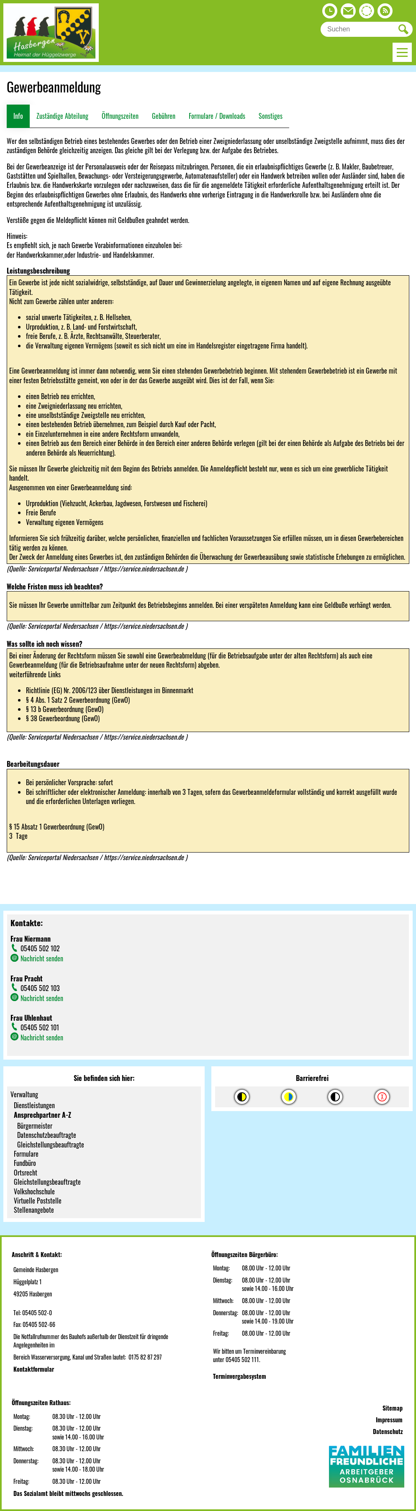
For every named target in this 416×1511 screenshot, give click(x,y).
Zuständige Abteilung (62, 116)
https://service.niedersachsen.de (144, 568)
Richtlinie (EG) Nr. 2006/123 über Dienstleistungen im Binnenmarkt (109, 690)
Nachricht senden (42, 958)
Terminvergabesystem (239, 1376)
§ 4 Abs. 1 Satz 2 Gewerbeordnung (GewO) (78, 700)
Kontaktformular (33, 1369)
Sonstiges (270, 116)
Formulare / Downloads (217, 116)
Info (18, 116)
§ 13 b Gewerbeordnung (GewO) (64, 709)
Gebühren (163, 116)
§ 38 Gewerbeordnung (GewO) (63, 718)
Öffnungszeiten (120, 116)
